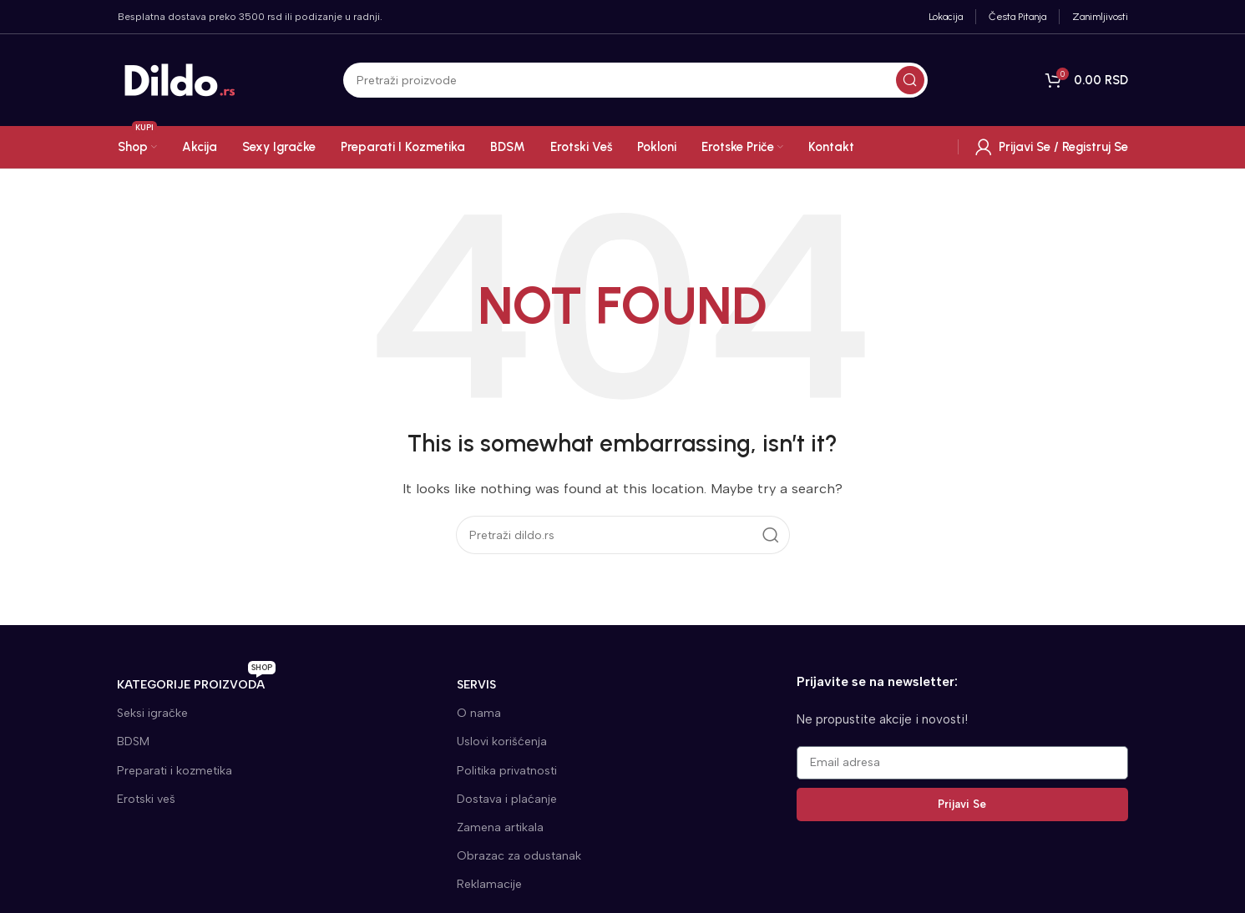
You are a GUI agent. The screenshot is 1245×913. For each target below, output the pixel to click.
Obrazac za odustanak (519, 856)
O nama (479, 713)
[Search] (635, 80)
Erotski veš (146, 799)
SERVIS (476, 685)
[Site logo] (180, 79)
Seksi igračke (152, 713)
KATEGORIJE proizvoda (196, 681)
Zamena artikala (500, 827)
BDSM (133, 741)
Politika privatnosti (507, 771)
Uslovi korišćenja (502, 741)
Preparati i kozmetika (174, 771)
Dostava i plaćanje (507, 799)
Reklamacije (489, 884)
